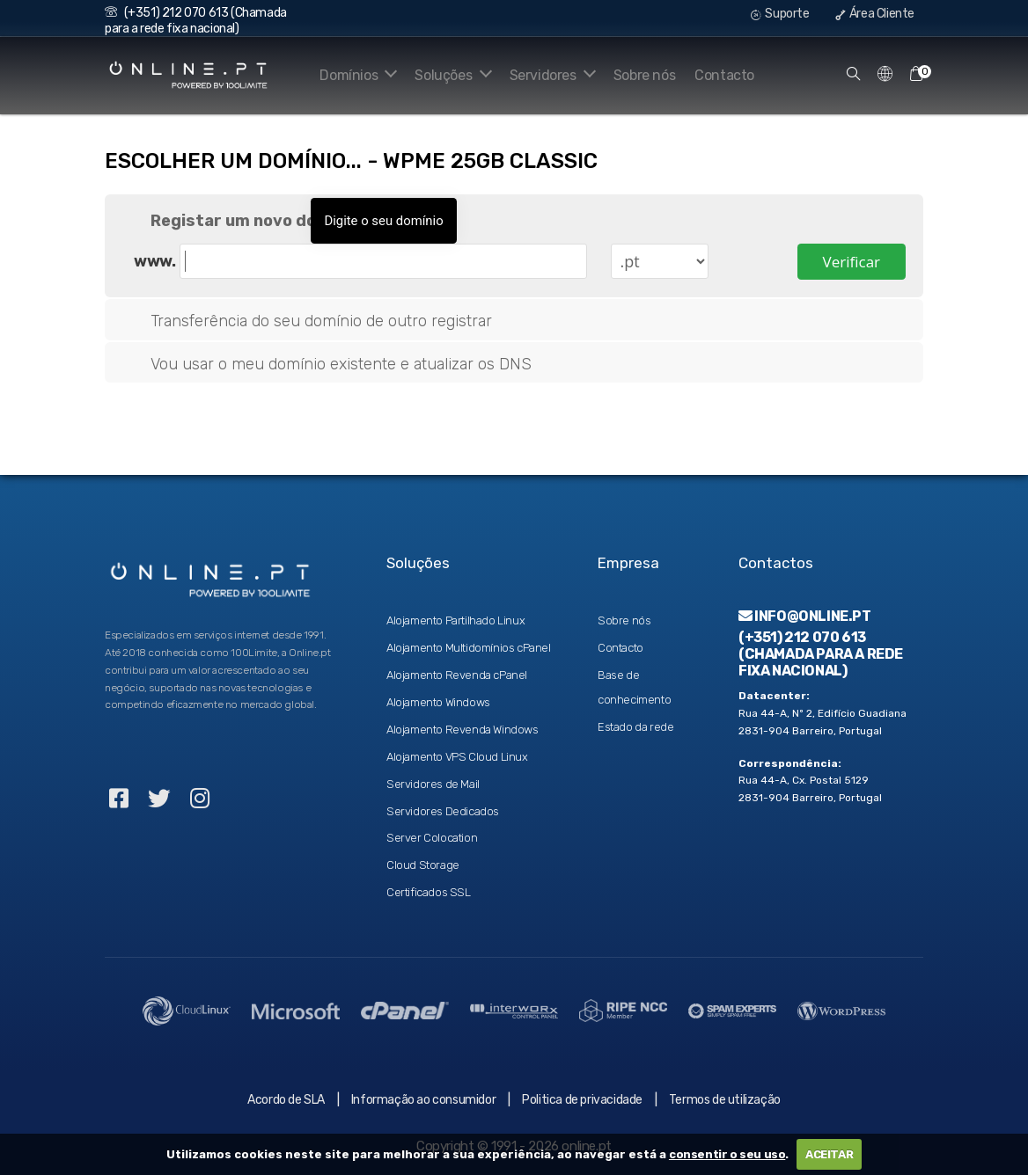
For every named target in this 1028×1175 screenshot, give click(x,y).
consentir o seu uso (727, 1154)
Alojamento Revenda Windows (462, 729)
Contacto (724, 75)
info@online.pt (804, 616)
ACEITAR (829, 1154)
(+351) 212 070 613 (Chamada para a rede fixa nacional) (196, 20)
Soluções (446, 75)
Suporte (780, 13)
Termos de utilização (725, 1099)
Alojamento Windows (438, 702)
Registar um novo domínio (240, 221)
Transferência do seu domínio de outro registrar (307, 321)
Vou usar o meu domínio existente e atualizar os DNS (327, 364)
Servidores (549, 75)
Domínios (347, 75)
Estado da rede (635, 726)
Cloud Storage (422, 865)
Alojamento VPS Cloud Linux (457, 756)
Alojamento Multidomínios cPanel (468, 647)
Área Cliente (874, 13)
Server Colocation (431, 837)
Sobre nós (644, 75)
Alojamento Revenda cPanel (456, 675)
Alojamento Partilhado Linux (455, 620)
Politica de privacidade (582, 1099)
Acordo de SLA (286, 1099)
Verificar (851, 260)
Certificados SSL (428, 892)
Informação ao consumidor (423, 1099)
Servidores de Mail (433, 784)
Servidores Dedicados (442, 811)
